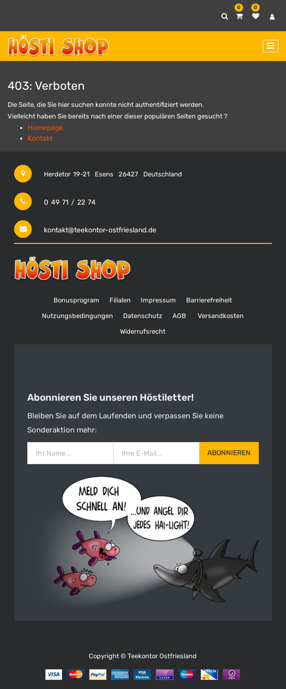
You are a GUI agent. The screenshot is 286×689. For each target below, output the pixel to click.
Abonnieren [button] (229, 453)
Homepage (45, 127)
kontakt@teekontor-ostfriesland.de (100, 230)
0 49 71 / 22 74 (70, 202)
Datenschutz (142, 316)
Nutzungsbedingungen (77, 316)
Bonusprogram (76, 300)
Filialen (120, 300)
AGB (179, 316)
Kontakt (40, 138)
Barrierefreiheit (209, 300)
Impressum (158, 300)
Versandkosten (221, 316)
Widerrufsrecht (142, 331)
